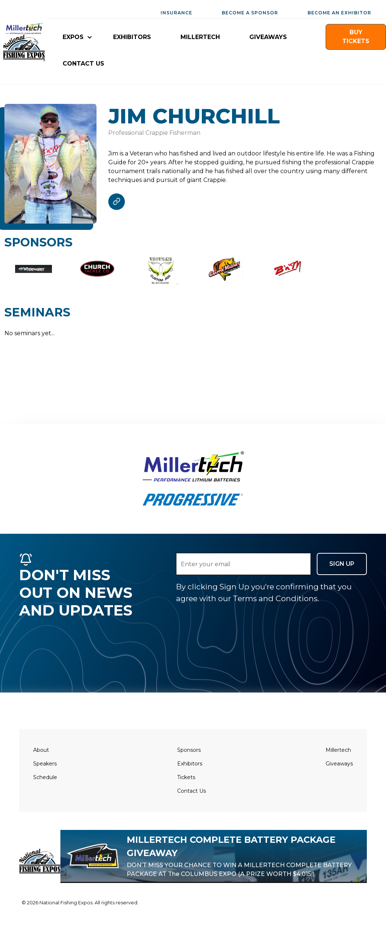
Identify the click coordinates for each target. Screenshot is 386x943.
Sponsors (189, 750)
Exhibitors (189, 763)
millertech (200, 37)
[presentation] (232, 618)
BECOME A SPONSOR (250, 12)
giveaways (268, 37)
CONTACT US (83, 63)
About (41, 750)
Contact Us (191, 791)
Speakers (45, 763)
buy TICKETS (355, 37)
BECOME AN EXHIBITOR (339, 12)
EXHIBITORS (132, 37)
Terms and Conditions (275, 598)
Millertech (338, 750)
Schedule (45, 777)
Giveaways (339, 763)
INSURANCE (176, 12)
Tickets (186, 777)
